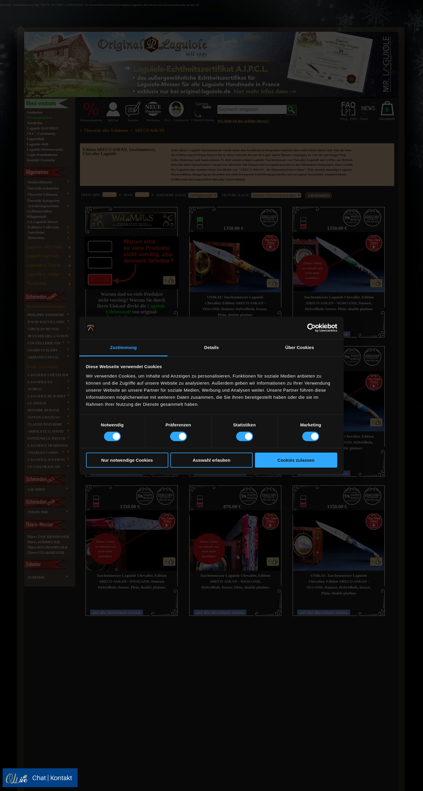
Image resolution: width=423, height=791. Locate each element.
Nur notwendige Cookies (127, 460)
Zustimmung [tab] (123, 347)
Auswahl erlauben (211, 460)
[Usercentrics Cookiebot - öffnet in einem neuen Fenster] (311, 327)
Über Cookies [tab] (299, 347)
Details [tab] (211, 347)
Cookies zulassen (296, 460)
